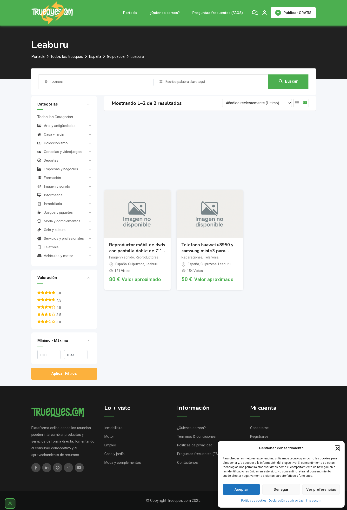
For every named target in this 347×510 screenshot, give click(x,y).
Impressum (313, 500)
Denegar (281, 489)
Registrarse (259, 436)
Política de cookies (254, 500)
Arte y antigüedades (56, 126)
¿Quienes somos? (164, 13)
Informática (49, 195)
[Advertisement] (210, 150)
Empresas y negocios (57, 169)
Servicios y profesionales (60, 238)
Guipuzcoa (136, 264)
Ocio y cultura (51, 230)
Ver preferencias (321, 489)
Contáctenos (187, 462)
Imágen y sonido (53, 186)
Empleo (110, 445)
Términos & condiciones (196, 436)
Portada (130, 13)
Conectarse (259, 428)
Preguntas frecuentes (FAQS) (217, 13)
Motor (109, 436)
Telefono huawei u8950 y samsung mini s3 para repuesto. (207, 248)
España (121, 264)
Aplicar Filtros (64, 373)
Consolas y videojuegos (59, 152)
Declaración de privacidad (286, 500)
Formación (49, 178)
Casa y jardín (50, 134)
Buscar (288, 81)
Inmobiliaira (113, 428)
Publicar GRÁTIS (293, 13)
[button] (337, 448)
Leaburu (152, 264)
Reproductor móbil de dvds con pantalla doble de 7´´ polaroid (137, 248)
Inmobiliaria (49, 204)
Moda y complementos (58, 221)
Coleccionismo (52, 143)
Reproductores (147, 257)
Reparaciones (191, 257)
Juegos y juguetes (55, 212)
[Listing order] (257, 103)
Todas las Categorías (55, 117)
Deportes (47, 160)
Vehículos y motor (55, 256)
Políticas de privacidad (194, 445)
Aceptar (241, 489)
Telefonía (48, 247)
